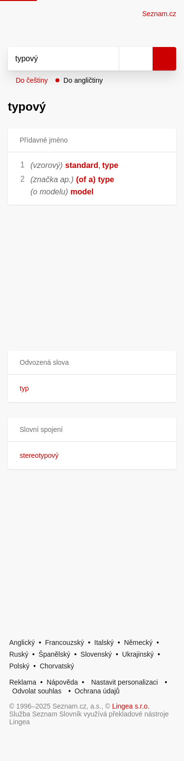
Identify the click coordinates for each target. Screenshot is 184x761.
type (110, 165)
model (82, 192)
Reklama (22, 682)
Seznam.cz (159, 14)
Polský (19, 666)
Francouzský (64, 642)
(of (81, 179)
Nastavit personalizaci (124, 682)
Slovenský (96, 654)
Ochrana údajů (97, 691)
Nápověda (62, 682)
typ (24, 388)
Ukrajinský (138, 654)
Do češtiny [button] (32, 80)
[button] (92, 363)
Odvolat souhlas (36, 691)
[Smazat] (108, 59)
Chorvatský (57, 666)
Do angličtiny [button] (83, 80)
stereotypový (39, 455)
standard (82, 165)
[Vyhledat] (52, 59)
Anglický (22, 642)
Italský (104, 642)
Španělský (55, 654)
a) (92, 179)
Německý (138, 642)
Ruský (18, 654)
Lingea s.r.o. (131, 706)
